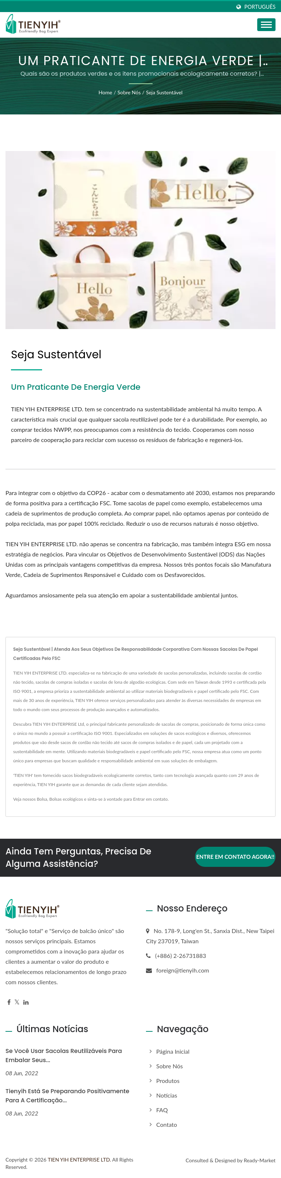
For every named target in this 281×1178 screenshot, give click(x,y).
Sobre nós (129, 92)
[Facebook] (9, 1002)
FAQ (162, 1109)
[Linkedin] (26, 1002)
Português (260, 7)
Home (105, 92)
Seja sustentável (164, 92)
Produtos (168, 1080)
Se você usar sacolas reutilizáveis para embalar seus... (63, 1055)
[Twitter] (17, 1002)
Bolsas (55, 799)
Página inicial (173, 1051)
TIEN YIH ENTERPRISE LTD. (79, 1159)
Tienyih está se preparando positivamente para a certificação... (67, 1096)
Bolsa (42, 799)
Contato (166, 1124)
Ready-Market (260, 1160)
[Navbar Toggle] (266, 24)
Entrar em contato (150, 799)
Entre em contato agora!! (235, 856)
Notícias (166, 1095)
